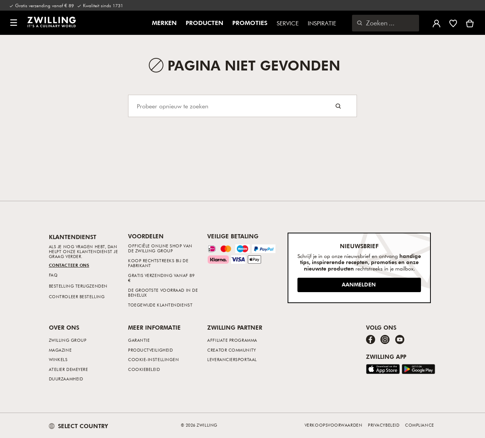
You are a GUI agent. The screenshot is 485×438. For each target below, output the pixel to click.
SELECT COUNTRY (78, 426)
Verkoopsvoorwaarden (333, 425)
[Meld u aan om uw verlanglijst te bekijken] (453, 22)
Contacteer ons (69, 265)
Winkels (58, 359)
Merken (164, 23)
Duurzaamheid (66, 379)
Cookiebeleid (144, 369)
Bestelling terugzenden (78, 286)
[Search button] (338, 106)
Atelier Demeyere (68, 369)
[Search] (242, 106)
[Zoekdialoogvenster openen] (385, 23)
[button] (13, 22)
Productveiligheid (150, 350)
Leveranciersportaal (232, 359)
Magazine (60, 350)
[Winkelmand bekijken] (469, 22)
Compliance (419, 425)
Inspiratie (322, 23)
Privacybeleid (383, 425)
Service (288, 23)
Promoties (250, 23)
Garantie (139, 340)
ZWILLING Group (68, 340)
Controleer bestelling (77, 296)
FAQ (53, 275)
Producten (204, 23)
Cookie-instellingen (153, 359)
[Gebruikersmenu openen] (436, 22)
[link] (51, 22)
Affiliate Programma (232, 340)
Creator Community (231, 350)
